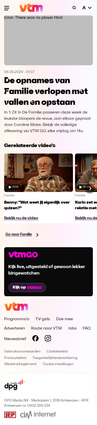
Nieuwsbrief (15, 339)
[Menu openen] (7, 8)
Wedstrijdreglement (20, 364)
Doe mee (64, 319)
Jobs (72, 328)
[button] (87, 8)
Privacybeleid (15, 358)
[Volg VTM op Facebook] (35, 339)
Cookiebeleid (57, 352)
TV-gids (42, 319)
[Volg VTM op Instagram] (48, 339)
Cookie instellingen (58, 364)
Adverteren (14, 328)
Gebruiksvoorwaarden (22, 352)
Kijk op (27, 287)
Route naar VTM (46, 328)
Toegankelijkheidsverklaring (54, 358)
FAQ (87, 328)
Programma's (16, 319)
